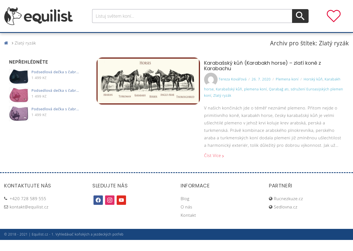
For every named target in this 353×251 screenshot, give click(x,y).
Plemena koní (287, 90)
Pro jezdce (131, 38)
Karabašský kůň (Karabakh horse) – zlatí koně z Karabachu (262, 76)
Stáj (216, 38)
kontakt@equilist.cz (29, 218)
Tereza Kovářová (233, 90)
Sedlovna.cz (285, 218)
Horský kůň (313, 90)
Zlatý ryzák (222, 106)
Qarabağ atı (279, 100)
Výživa (196, 38)
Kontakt (188, 226)
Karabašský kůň (229, 100)
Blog (185, 209)
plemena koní (255, 100)
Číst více (212, 166)
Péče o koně (167, 38)
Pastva (236, 38)
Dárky (258, 38)
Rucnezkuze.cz (288, 209)
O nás (186, 218)
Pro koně (99, 38)
